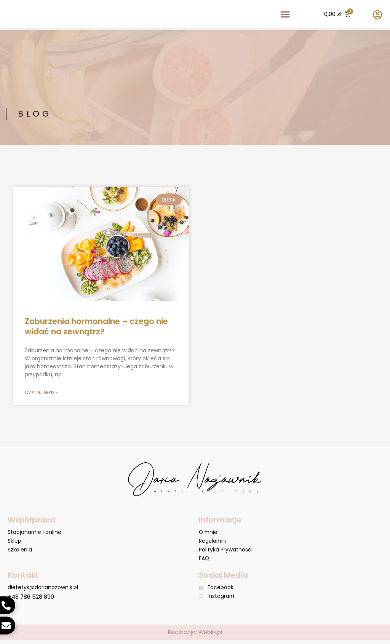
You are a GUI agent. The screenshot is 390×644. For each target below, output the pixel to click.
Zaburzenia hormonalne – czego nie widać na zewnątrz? (96, 326)
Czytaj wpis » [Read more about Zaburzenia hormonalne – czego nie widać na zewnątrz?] (41, 393)
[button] (285, 15)
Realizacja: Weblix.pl (195, 636)
